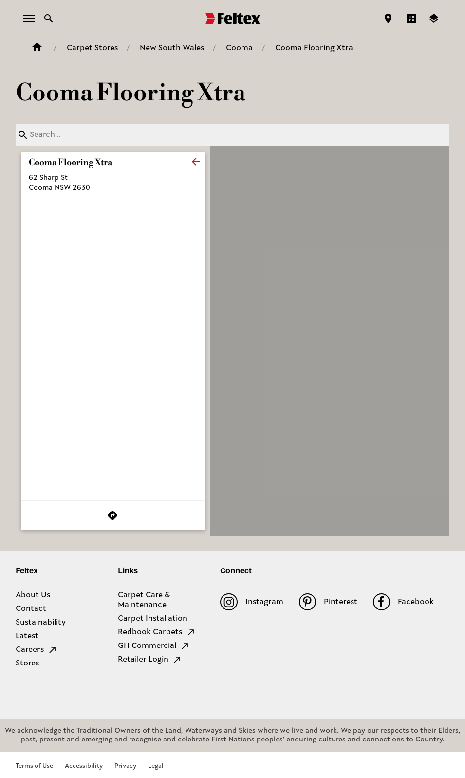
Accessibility (84, 766)
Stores (27, 663)
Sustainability (41, 622)
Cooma (239, 48)
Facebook (403, 601)
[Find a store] (388, 18)
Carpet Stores (92, 48)
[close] (195, 161)
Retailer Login (150, 659)
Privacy (125, 766)
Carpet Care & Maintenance (144, 600)
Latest (27, 636)
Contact (31, 609)
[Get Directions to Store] (113, 515)
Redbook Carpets (157, 632)
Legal (156, 766)
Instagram (251, 601)
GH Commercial (154, 646)
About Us (33, 595)
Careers (36, 650)
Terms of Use (34, 766)
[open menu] (29, 18)
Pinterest (328, 601)
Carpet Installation (152, 619)
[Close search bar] (49, 18)
